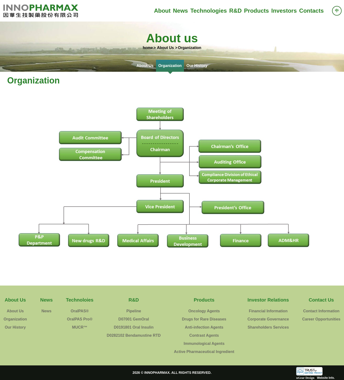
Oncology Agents (204, 311)
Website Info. (326, 378)
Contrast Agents (204, 335)
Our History (196, 66)
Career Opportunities (321, 319)
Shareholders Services (268, 327)
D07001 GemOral (133, 319)
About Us (145, 66)
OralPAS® (80, 311)
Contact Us (321, 300)
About (162, 10)
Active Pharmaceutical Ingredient (204, 352)
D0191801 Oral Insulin (133, 327)
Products (256, 10)
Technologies (208, 10)
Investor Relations (268, 300)
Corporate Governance (268, 319)
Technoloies (79, 300)
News (180, 10)
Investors (284, 10)
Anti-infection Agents (204, 327)
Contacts (311, 10)
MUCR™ (79, 327)
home (148, 48)
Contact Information (321, 311)
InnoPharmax (40, 11)
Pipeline (133, 311)
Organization (170, 66)
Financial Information (268, 311)
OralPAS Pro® (79, 319)
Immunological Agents (204, 343)
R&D (235, 10)
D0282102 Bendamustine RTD (134, 335)
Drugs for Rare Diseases (204, 319)
